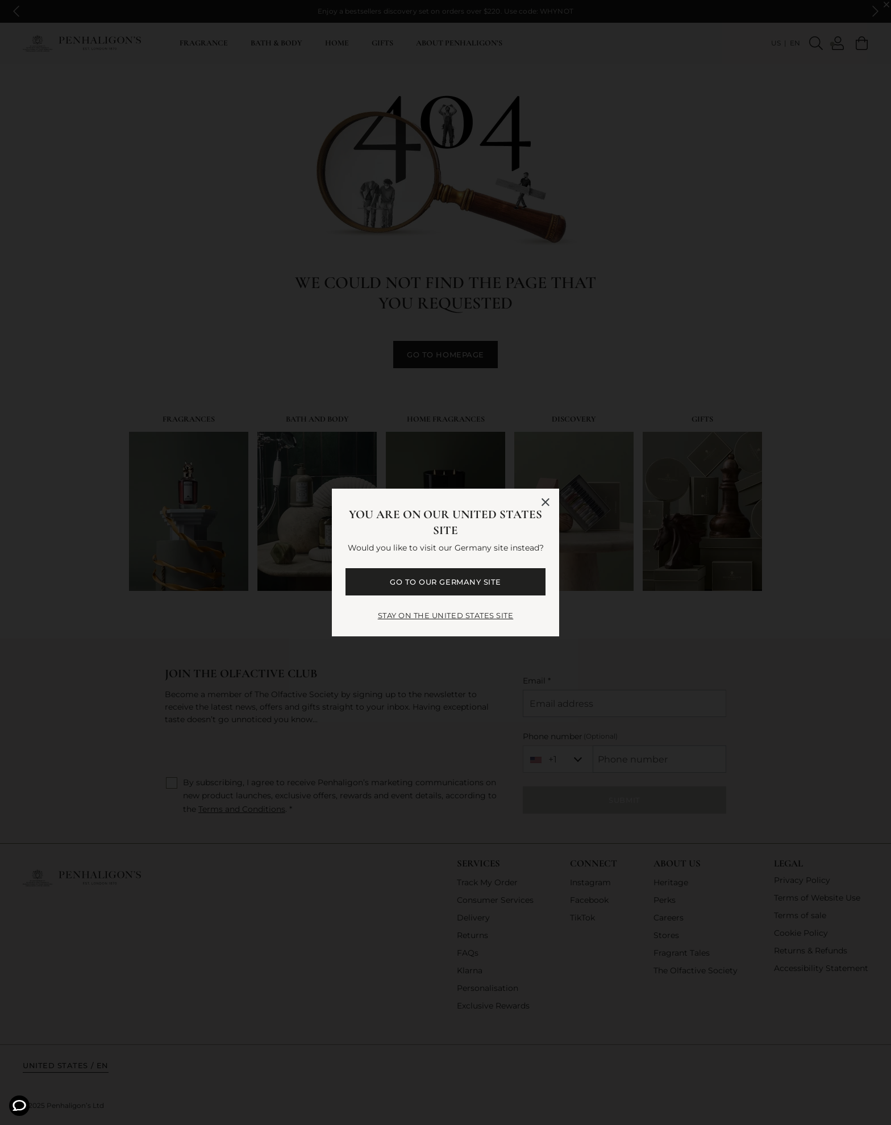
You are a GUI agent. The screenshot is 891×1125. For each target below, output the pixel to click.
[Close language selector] (545, 502)
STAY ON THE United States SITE (446, 615)
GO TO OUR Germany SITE (445, 581)
